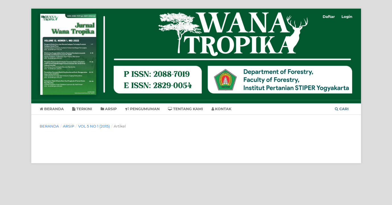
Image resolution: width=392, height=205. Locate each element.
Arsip (109, 108)
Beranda (52, 108)
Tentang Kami (185, 108)
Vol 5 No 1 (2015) (94, 126)
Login (346, 16)
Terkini (82, 108)
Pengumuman (142, 108)
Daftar (329, 16)
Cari (342, 108)
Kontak (221, 108)
